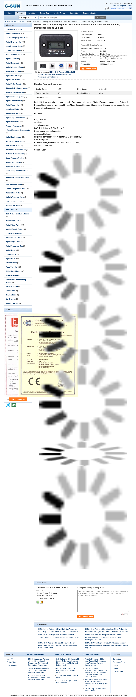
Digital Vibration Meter (14, 67)
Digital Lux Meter (12, 59)
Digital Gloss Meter (13, 193)
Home (10, 13)
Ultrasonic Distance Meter (16, 150)
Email (130, 6)
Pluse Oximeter (11, 267)
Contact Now (90, 69)
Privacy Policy (13, 695)
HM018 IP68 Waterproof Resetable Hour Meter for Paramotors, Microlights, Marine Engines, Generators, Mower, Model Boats (57, 645)
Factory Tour (44, 13)
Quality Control (59, 13)
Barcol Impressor (12, 221)
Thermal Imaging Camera (15, 38)
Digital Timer (10, 250)
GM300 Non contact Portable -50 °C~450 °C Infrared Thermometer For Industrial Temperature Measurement (38, 662)
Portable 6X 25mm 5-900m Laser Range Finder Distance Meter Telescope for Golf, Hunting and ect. (95, 662)
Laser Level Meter (12, 109)
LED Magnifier (11, 254)
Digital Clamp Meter (13, 162)
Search (102, 18)
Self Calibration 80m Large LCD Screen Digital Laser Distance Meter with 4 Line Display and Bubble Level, (67, 662)
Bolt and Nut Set (12, 303)
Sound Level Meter (13, 113)
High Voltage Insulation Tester (17, 214)
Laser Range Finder (13, 50)
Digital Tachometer (13, 63)
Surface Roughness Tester (16, 189)
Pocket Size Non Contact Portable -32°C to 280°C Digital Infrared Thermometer (39, 677)
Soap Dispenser (12, 286)
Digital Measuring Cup (14, 246)
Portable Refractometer (15, 154)
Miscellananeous (12, 275)
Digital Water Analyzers (15, 97)
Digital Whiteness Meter (15, 197)
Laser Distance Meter (14, 46)
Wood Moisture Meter (14, 55)
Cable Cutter (10, 291)
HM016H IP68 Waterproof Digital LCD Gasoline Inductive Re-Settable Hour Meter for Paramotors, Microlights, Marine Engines (106, 645)
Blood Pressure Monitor (15, 158)
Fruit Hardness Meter (14, 184)
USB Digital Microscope (15, 141)
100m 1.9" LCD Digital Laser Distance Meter (66, 682)
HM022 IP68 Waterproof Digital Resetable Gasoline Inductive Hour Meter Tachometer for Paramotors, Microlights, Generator (104, 637)
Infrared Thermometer (14, 29)
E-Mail (115, 665)
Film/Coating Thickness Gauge (17, 171)
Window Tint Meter (13, 205)
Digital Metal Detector (14, 84)
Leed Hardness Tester (14, 201)
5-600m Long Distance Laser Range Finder (95, 690)
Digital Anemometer (13, 71)
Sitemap (116, 668)
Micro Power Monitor (14, 145)
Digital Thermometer (13, 42)
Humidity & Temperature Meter (17, 178)
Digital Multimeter (12, 122)
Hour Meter (21, 21)
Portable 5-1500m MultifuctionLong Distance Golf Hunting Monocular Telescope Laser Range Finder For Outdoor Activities (96, 672)
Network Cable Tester (14, 238)
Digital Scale (10, 259)
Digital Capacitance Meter (15, 118)
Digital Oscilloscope (13, 137)
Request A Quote (119, 6)
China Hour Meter (26, 695)
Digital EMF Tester (13, 76)
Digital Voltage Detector (15, 92)
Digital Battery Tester (14, 101)
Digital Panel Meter (13, 166)
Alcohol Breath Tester (14, 229)
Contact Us (74, 13)
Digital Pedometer (12, 105)
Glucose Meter (11, 263)
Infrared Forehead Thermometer (18, 130)
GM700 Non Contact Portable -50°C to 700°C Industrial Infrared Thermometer (38, 670)
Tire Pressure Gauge (13, 233)
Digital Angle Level (13, 242)
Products (20, 13)
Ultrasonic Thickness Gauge (16, 88)
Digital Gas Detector (13, 80)
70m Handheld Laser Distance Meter (67, 676)
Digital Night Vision (13, 225)
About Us (31, 13)
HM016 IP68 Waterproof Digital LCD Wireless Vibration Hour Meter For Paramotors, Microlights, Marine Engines (56, 74)
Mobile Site (118, 672)
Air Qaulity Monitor (13, 34)
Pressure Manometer (14, 126)
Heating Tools (11, 295)
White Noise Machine (14, 271)
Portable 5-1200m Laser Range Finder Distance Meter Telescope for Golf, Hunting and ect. (96, 683)
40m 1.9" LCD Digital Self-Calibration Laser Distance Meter (65, 670)
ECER (125, 695)
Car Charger (10, 299)
